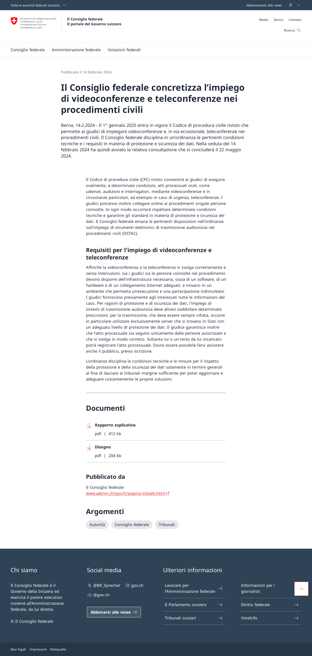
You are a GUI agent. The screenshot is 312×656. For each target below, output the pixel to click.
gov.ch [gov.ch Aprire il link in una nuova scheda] (134, 585)
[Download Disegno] (156, 451)
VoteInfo (270, 618)
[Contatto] (295, 19)
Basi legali (18, 649)
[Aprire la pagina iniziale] (66, 26)
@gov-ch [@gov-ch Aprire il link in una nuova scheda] (98, 595)
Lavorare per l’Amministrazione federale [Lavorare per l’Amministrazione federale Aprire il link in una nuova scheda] (194, 588)
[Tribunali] (167, 524)
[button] (27, 50)
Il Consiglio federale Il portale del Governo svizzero (94, 21)
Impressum (38, 649)
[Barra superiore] (263, 5)
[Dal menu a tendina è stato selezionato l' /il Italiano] (293, 5)
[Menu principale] (152, 50)
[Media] (263, 19)
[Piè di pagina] (156, 649)
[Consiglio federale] (131, 524)
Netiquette (58, 649)
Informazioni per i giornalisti (270, 588)
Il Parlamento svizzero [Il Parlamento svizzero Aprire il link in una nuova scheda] (194, 604)
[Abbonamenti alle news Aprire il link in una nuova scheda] (263, 5)
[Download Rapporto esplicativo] (156, 429)
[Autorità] (97, 524)
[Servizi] (278, 19)
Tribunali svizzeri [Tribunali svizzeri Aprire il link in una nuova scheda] (194, 618)
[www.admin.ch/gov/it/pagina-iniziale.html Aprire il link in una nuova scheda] (128, 493)
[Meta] (280, 19)
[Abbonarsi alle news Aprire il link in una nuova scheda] (114, 612)
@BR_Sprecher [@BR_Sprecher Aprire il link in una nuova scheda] (103, 585)
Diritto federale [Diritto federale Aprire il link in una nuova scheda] (270, 604)
